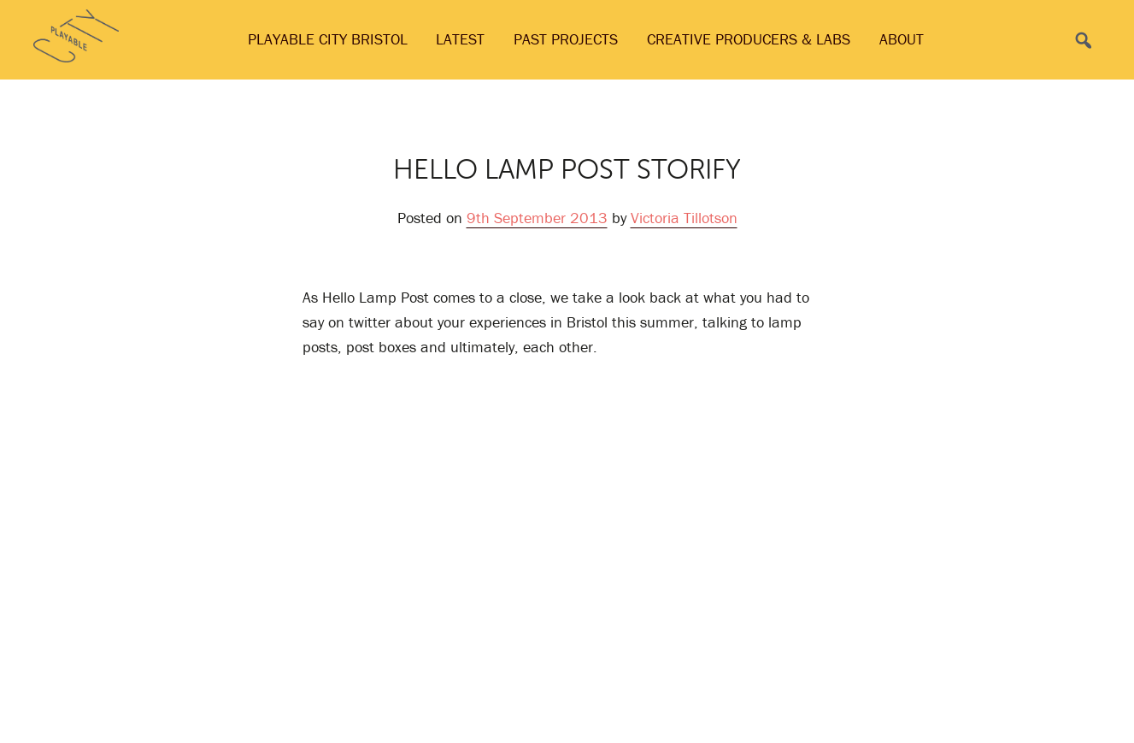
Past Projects (566, 39)
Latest (460, 39)
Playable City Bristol (328, 39)
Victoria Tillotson (684, 217)
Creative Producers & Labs (748, 39)
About (901, 39)
